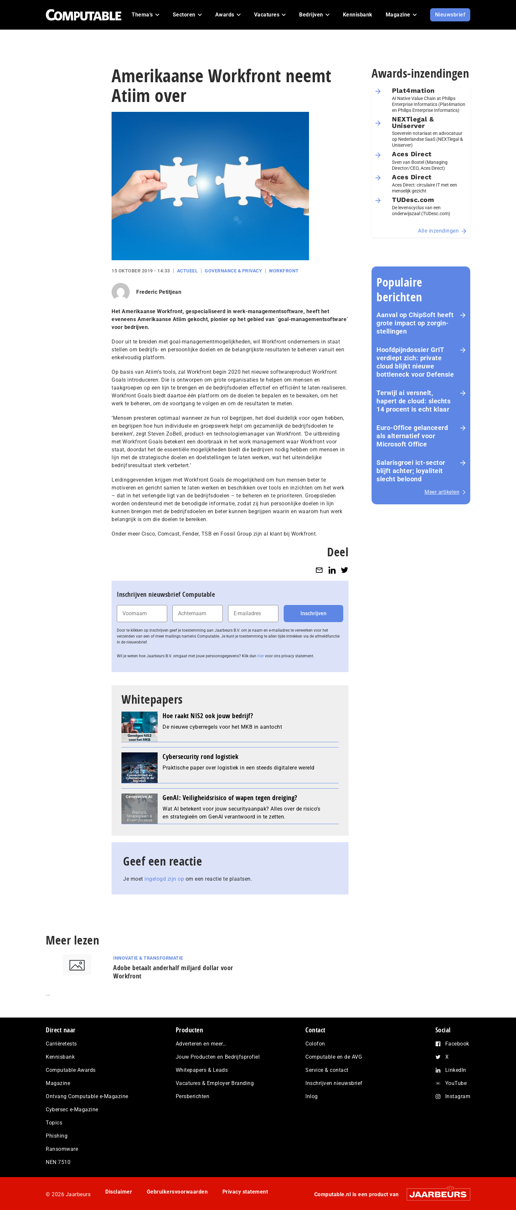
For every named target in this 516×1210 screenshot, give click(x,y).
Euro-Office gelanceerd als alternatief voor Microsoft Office (412, 436)
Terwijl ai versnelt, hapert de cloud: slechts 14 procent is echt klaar (413, 401)
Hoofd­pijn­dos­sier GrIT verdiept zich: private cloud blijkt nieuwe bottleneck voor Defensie (415, 362)
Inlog (311, 1096)
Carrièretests (61, 1044)
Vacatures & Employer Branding (215, 1083)
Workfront (284, 270)
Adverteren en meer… (201, 1044)
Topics (54, 1123)
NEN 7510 (58, 1162)
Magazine (58, 1083)
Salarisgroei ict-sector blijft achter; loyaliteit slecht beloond (410, 471)
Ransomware (62, 1149)
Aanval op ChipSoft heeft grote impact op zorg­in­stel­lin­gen (414, 323)
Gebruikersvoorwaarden (177, 1192)
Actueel (187, 270)
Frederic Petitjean (158, 292)
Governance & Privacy (233, 270)
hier (260, 656)
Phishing (56, 1136)
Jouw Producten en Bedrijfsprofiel (218, 1057)
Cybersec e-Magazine (72, 1109)
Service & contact (326, 1070)
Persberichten (193, 1096)
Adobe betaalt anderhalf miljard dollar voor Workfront (173, 971)
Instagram (458, 1096)
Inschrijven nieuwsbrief (334, 1083)
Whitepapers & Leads (202, 1070)
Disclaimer (118, 1192)
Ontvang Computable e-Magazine (87, 1096)
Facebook (457, 1044)
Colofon (315, 1044)
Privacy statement (245, 1192)
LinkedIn (455, 1070)
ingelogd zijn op (164, 879)
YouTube (456, 1083)
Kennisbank (60, 1057)
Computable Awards (71, 1070)
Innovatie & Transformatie (148, 958)
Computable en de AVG (333, 1057)
